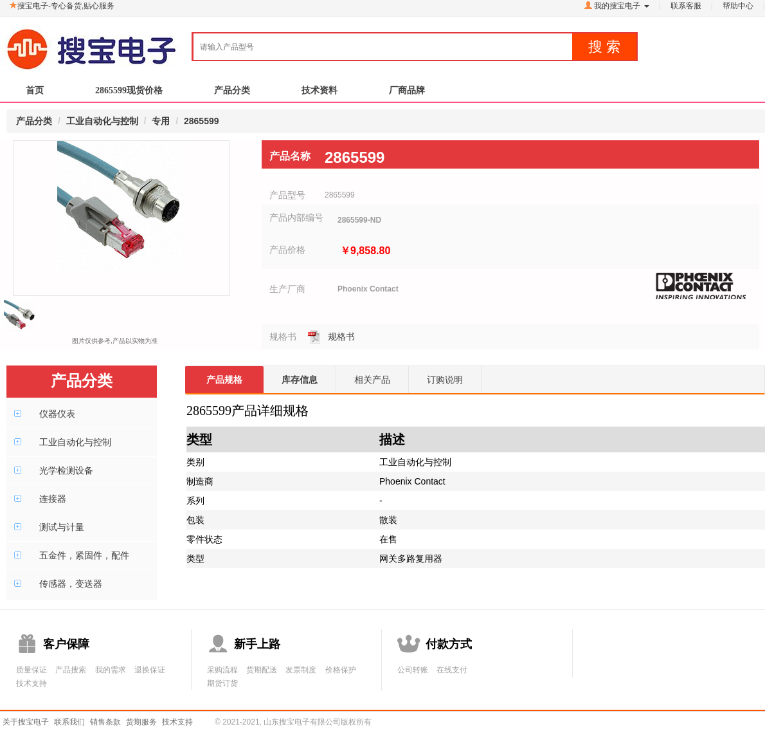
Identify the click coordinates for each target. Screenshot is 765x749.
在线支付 (452, 669)
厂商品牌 (407, 94)
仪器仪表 (57, 414)
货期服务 (141, 721)
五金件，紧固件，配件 (84, 555)
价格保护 (340, 669)
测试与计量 (61, 527)
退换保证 (149, 669)
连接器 (52, 499)
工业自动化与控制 (75, 442)
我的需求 (110, 669)
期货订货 (222, 683)
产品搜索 (70, 669)
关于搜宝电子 (26, 721)
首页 (34, 94)
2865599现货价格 (128, 94)
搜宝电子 (91, 43)
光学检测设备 (66, 470)
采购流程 (222, 669)
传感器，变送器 (70, 583)
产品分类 (232, 94)
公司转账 (412, 669)
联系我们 (69, 721)
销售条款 (105, 721)
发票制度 (300, 669)
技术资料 (319, 94)
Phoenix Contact (368, 288)
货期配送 (261, 669)
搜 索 (604, 47)
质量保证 (31, 669)
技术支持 (31, 683)
